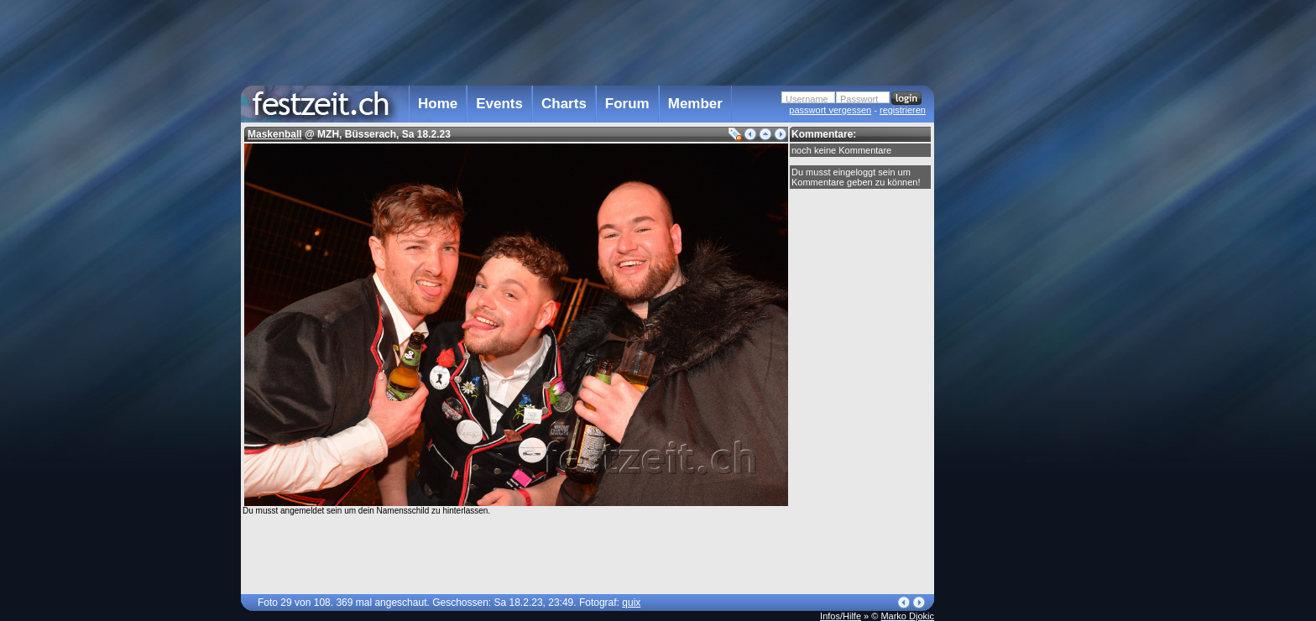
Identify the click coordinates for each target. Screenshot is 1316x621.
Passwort (859, 99)
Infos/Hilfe (840, 616)
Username (807, 99)
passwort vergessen (830, 110)
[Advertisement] (1008, 338)
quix (631, 602)
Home (437, 104)
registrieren (903, 110)
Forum (627, 104)
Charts (564, 104)
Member (695, 104)
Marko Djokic (907, 616)
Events (499, 104)
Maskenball (275, 134)
